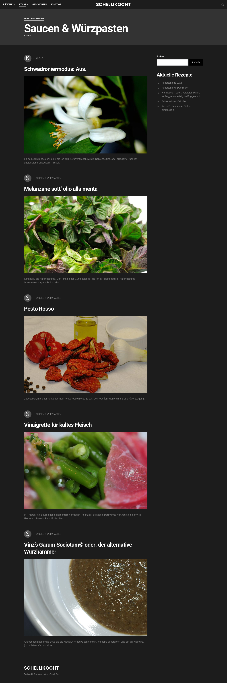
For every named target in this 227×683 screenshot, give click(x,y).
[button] (222, 4)
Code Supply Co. (52, 674)
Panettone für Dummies (175, 87)
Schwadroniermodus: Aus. (55, 69)
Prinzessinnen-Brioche (174, 101)
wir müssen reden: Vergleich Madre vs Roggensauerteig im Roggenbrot (181, 94)
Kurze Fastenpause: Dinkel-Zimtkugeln (176, 108)
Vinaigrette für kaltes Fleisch (58, 425)
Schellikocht (113, 4)
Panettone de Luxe (172, 82)
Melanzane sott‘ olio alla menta (60, 189)
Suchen (160, 56)
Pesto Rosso (39, 309)
